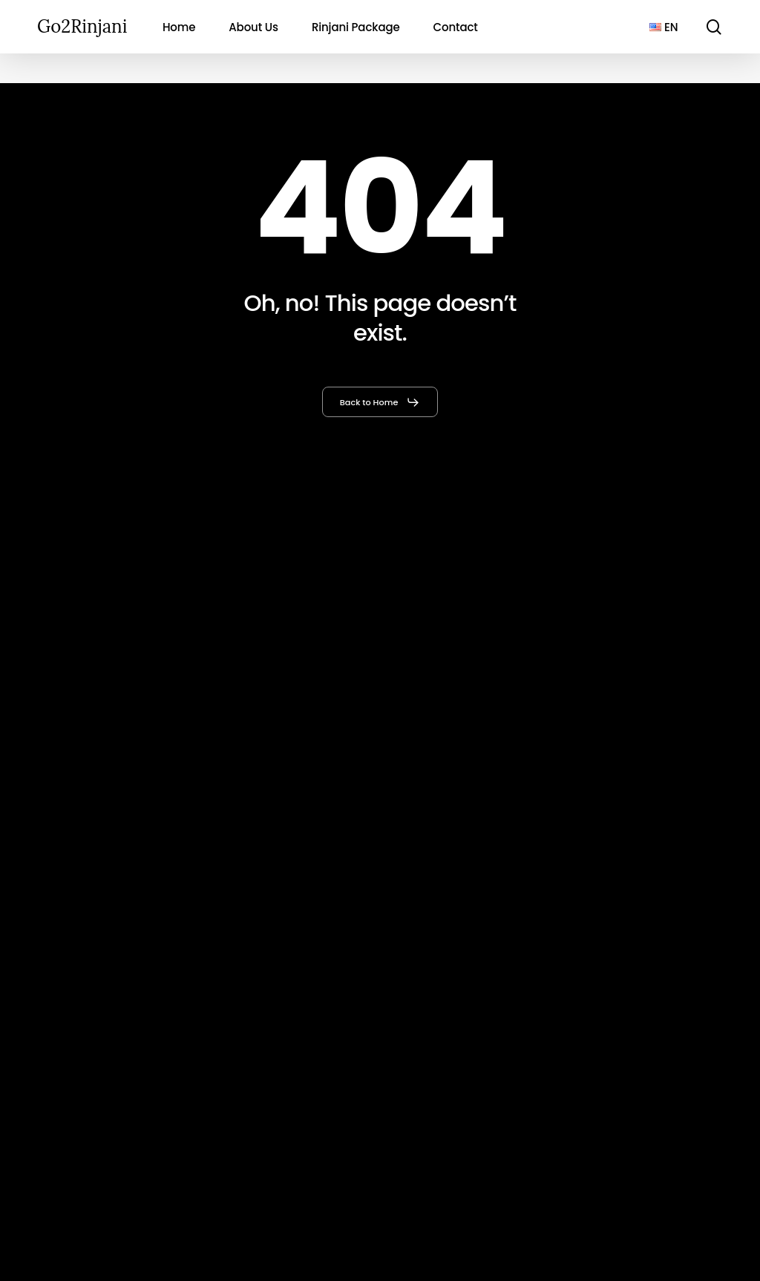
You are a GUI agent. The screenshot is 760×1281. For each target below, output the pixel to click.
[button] (380, 402)
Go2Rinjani (82, 27)
